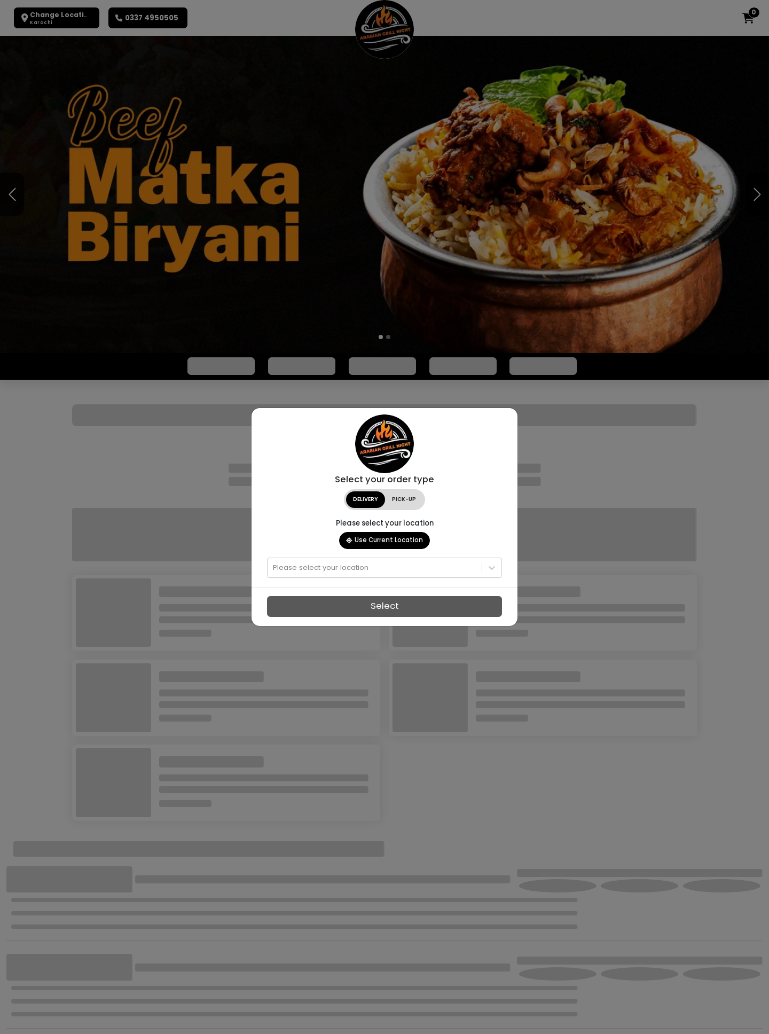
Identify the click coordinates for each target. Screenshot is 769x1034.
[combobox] (274, 567)
